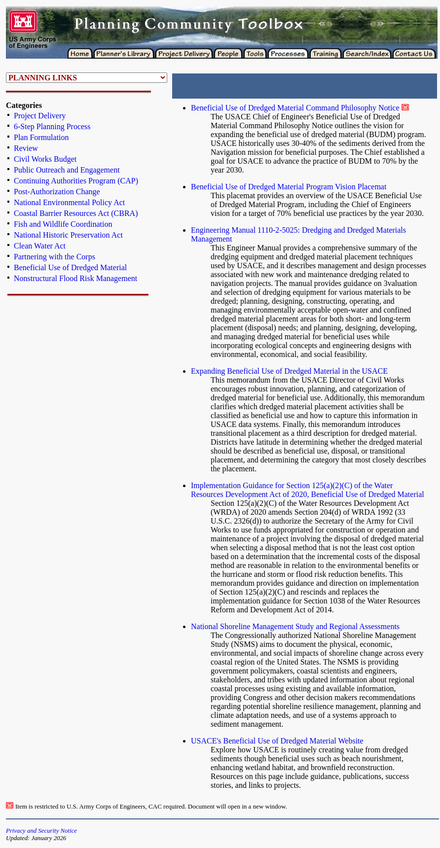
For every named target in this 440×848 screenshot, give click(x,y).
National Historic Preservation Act (68, 235)
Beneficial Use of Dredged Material (70, 267)
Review (26, 148)
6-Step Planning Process (52, 126)
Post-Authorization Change (57, 191)
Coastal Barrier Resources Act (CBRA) (76, 213)
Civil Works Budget (45, 159)
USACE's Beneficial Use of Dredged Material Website (277, 741)
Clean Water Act (40, 246)
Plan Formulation (41, 137)
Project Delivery (40, 115)
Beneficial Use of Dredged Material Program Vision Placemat (288, 186)
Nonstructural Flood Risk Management (75, 278)
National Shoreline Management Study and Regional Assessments (295, 626)
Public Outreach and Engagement (67, 170)
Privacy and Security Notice (41, 830)
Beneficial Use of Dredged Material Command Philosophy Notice (295, 108)
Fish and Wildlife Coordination (63, 224)
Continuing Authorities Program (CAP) (76, 181)
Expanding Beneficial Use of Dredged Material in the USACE (289, 371)
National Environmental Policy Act (69, 202)
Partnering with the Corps (54, 256)
